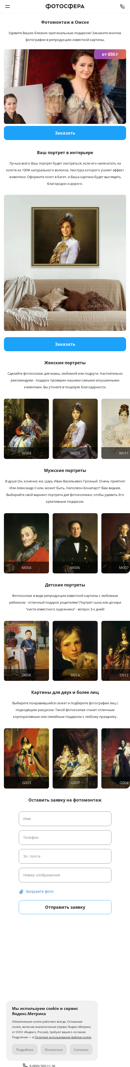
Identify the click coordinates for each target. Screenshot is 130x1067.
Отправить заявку (65, 907)
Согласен (81, 1049)
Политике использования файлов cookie (63, 1037)
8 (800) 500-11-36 (122, 6)
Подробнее (24, 1049)
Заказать (65, 344)
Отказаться (54, 1049)
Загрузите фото (39, 891)
